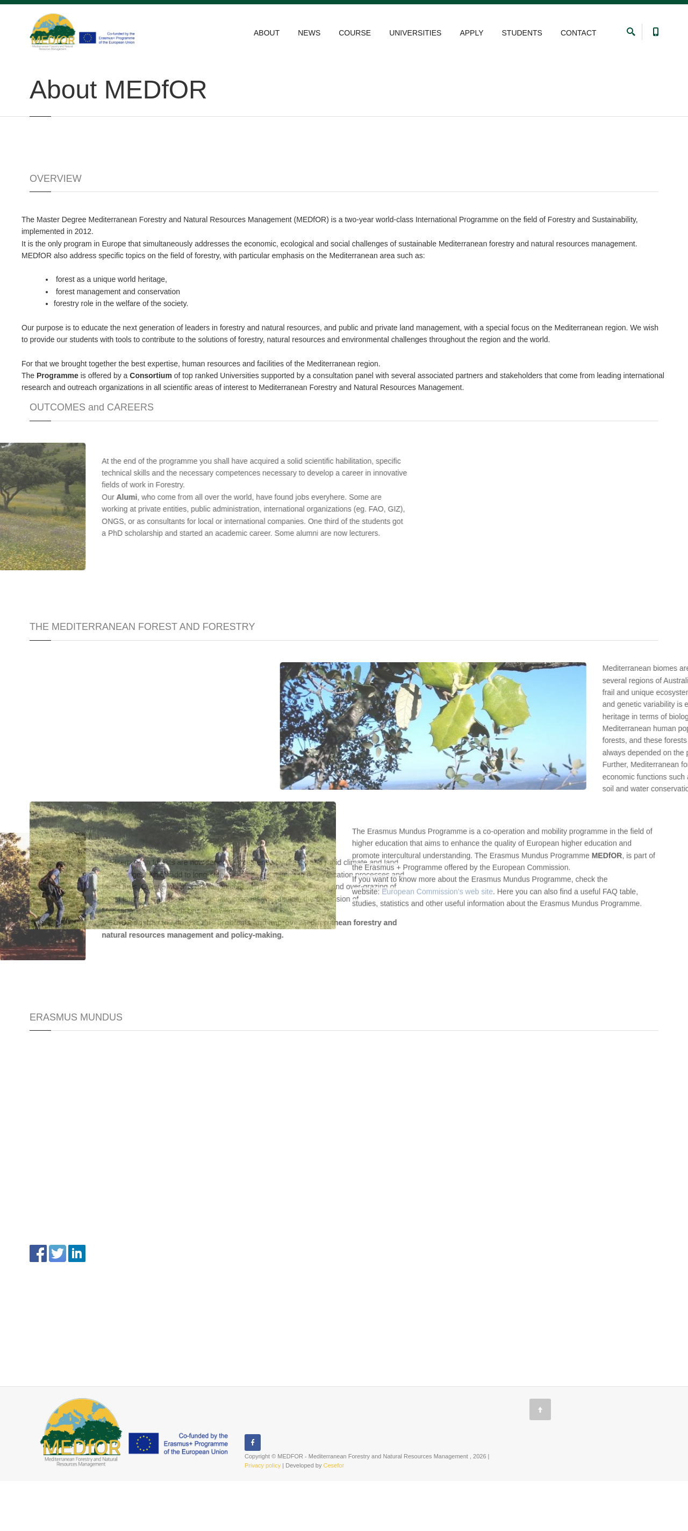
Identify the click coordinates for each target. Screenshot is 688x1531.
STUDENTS (522, 33)
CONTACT (579, 33)
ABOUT (267, 33)
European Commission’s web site (437, 632)
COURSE (355, 33)
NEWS (309, 33)
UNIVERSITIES (415, 33)
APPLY (471, 33)
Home (37, 71)
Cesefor (334, 1515)
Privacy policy (263, 1515)
